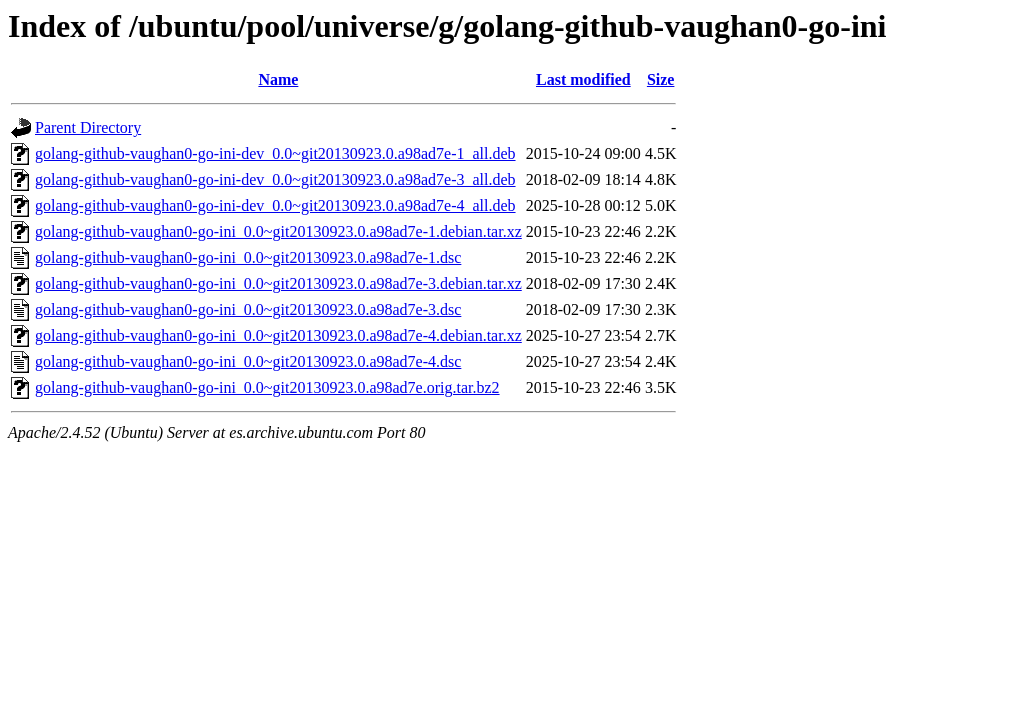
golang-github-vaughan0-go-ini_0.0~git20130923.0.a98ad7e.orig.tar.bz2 (267, 387)
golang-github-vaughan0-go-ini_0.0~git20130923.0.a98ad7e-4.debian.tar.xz (278, 335)
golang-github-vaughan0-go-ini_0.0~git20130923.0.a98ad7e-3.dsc (248, 309)
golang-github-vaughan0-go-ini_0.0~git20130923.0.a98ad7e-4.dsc (248, 361)
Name (278, 79)
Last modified (583, 79)
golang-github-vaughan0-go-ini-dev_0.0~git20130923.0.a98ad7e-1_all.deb (275, 153)
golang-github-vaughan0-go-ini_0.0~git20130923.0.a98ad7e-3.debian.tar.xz (278, 283)
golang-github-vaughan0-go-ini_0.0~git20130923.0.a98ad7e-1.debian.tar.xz (278, 231)
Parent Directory (88, 127)
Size (661, 79)
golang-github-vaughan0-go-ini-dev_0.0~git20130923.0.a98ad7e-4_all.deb (275, 205)
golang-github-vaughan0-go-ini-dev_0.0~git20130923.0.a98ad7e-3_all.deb (275, 179)
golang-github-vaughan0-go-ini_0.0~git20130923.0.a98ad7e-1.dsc (248, 257)
